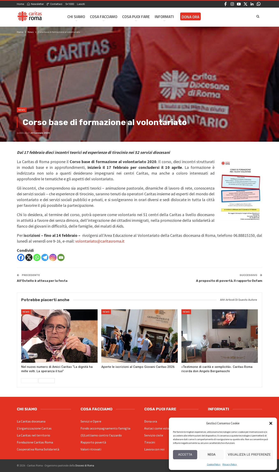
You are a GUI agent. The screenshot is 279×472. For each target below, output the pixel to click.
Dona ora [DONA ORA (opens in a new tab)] (190, 17)
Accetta (185, 454)
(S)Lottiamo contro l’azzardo (101, 435)
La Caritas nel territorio (33, 435)
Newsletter (35, 4)
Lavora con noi (154, 449)
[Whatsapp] (36, 257)
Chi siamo (76, 17)
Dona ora (150, 421)
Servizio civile (153, 435)
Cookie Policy (213, 464)
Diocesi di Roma (84, 465)
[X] (28, 257)
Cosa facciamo (103, 17)
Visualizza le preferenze (249, 454)
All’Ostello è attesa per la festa (42, 281)
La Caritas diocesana (31, 421)
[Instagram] (52, 257)
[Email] (61, 257)
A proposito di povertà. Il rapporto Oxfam (229, 281)
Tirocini (149, 442)
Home (20, 4)
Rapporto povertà (93, 442)
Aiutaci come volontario (161, 428)
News (21, 109)
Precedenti (29, 380)
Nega (212, 454)
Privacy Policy (230, 464)
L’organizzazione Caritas (34, 428)
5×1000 (69, 4)
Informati (164, 17)
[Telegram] (44, 257)
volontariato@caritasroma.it (100, 241)
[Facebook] (20, 257)
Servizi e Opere (91, 421)
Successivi (46, 380)
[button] (271, 423)
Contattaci (54, 4)
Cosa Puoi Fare (136, 17)
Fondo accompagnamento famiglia (105, 428)
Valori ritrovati (91, 449)
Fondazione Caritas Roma (35, 442)
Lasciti (81, 4)
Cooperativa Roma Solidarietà (38, 449)
